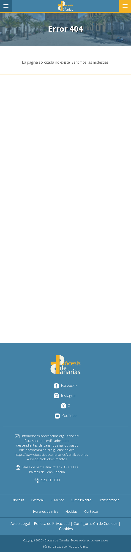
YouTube (65, 415)
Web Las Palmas (78, 547)
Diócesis (18, 500)
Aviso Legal (20, 523)
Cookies (66, 528)
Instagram (65, 395)
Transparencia (108, 500)
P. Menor (57, 500)
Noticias (71, 511)
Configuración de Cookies (95, 523)
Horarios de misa (45, 511)
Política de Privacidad (52, 523)
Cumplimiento (81, 500)
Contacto (91, 511)
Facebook (65, 385)
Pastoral (37, 500)
